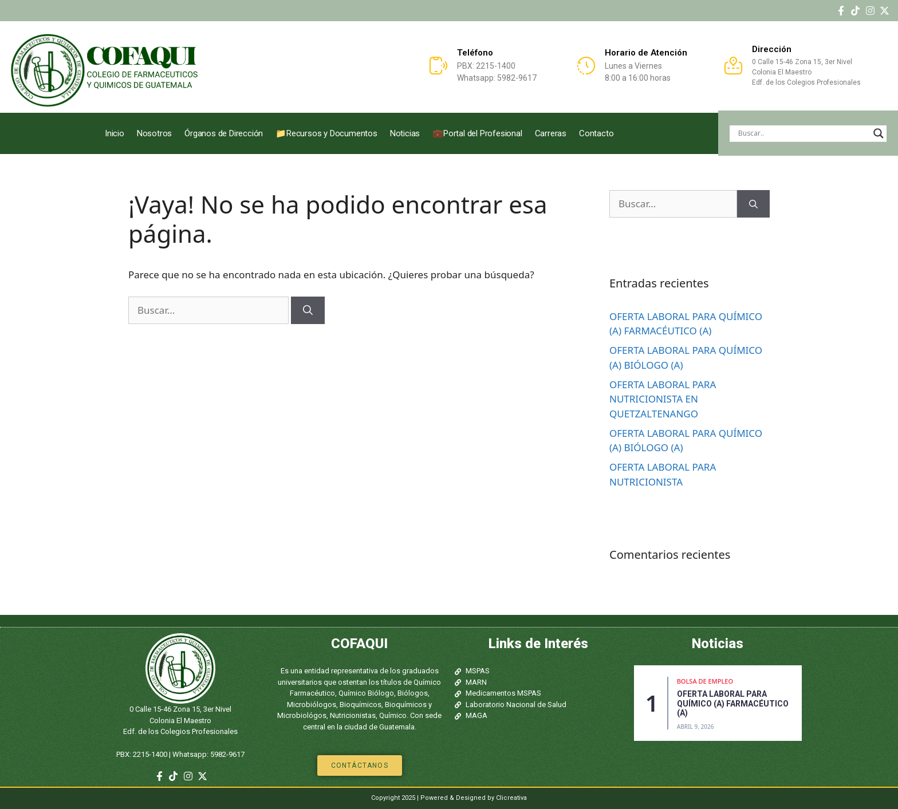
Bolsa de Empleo (705, 681)
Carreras (550, 133)
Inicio (114, 133)
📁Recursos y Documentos (326, 133)
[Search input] (803, 133)
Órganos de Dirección (223, 133)
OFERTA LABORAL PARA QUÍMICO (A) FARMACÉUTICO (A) (733, 703)
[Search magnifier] (879, 133)
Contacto (596, 133)
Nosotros (154, 133)
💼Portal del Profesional (477, 133)
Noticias (405, 133)
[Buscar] (308, 310)
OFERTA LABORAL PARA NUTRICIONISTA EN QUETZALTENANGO (662, 399)
